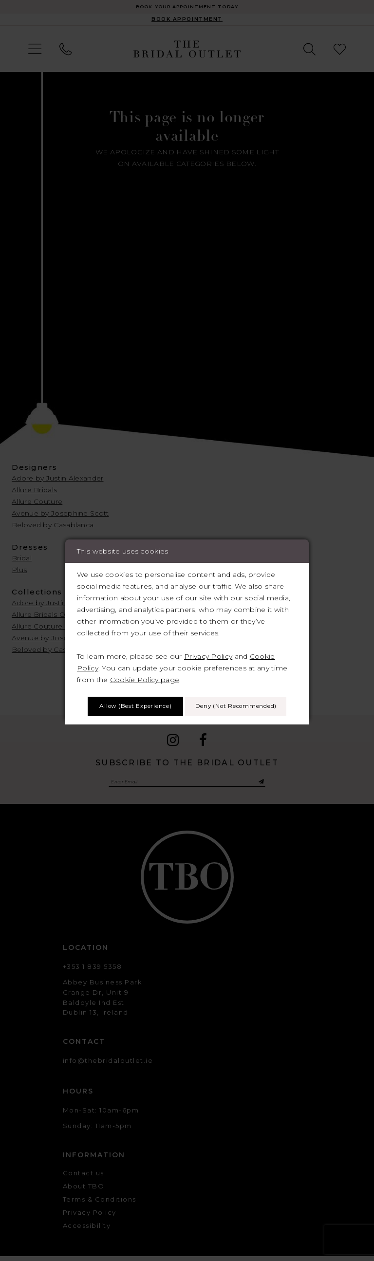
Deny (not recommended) (187, 720)
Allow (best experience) (187, 692)
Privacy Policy (208, 640)
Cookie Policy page (144, 663)
